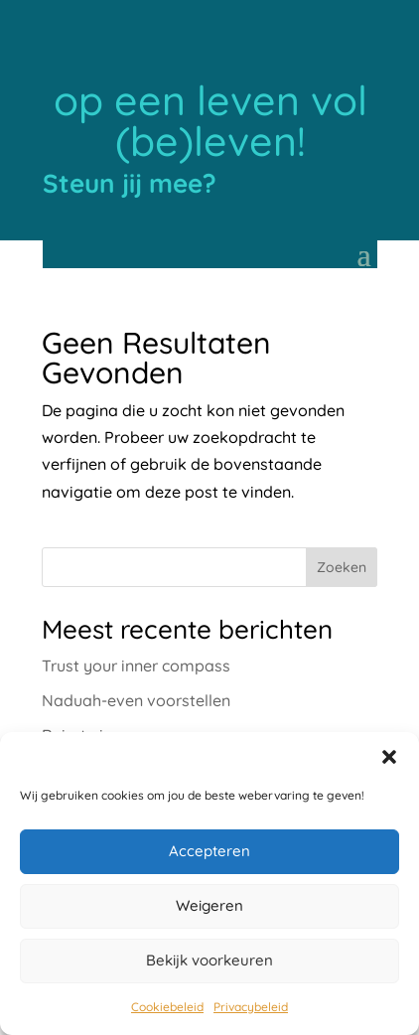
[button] (389, 757)
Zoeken (341, 567)
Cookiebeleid (167, 1006)
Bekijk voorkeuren (209, 960)
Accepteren (209, 850)
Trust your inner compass (136, 665)
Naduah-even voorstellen (136, 700)
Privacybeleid (250, 1006)
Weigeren (209, 905)
